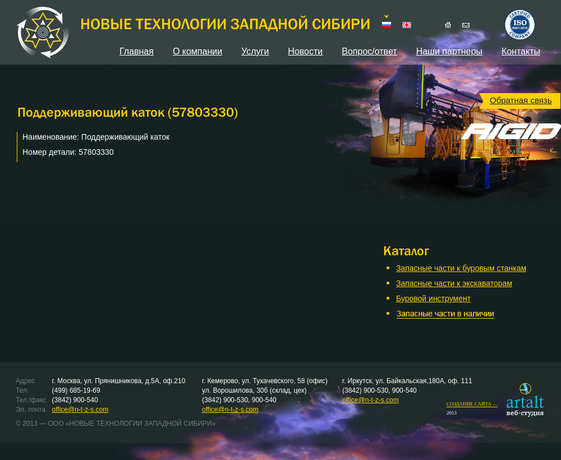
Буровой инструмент (433, 298)
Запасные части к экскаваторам (454, 283)
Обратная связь (521, 100)
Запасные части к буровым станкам (461, 268)
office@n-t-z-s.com (80, 409)
